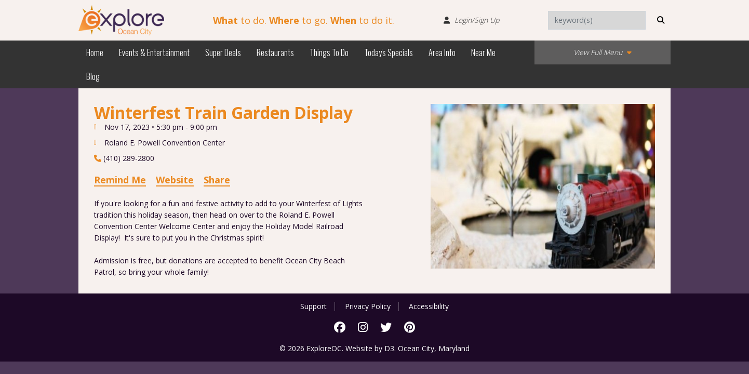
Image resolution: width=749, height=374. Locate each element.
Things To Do (329, 52)
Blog (93, 76)
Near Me (483, 52)
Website (175, 180)
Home (94, 52)
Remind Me (120, 180)
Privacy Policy (368, 306)
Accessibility (429, 306)
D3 (389, 348)
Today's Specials (388, 52)
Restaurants (275, 52)
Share (217, 180)
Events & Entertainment (154, 52)
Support (313, 306)
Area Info (442, 52)
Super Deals (223, 52)
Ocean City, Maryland (434, 348)
